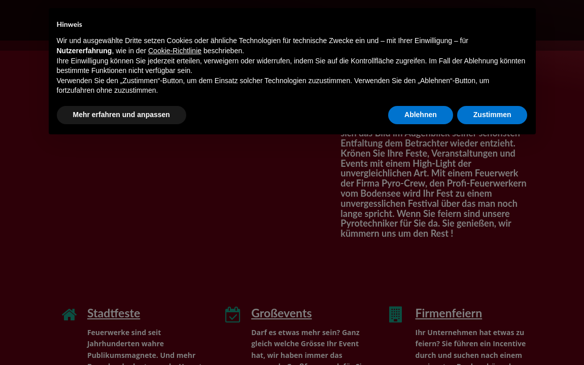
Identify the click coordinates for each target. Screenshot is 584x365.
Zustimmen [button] (492, 115)
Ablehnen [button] (420, 115)
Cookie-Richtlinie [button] (174, 51)
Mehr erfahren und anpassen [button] (121, 115)
